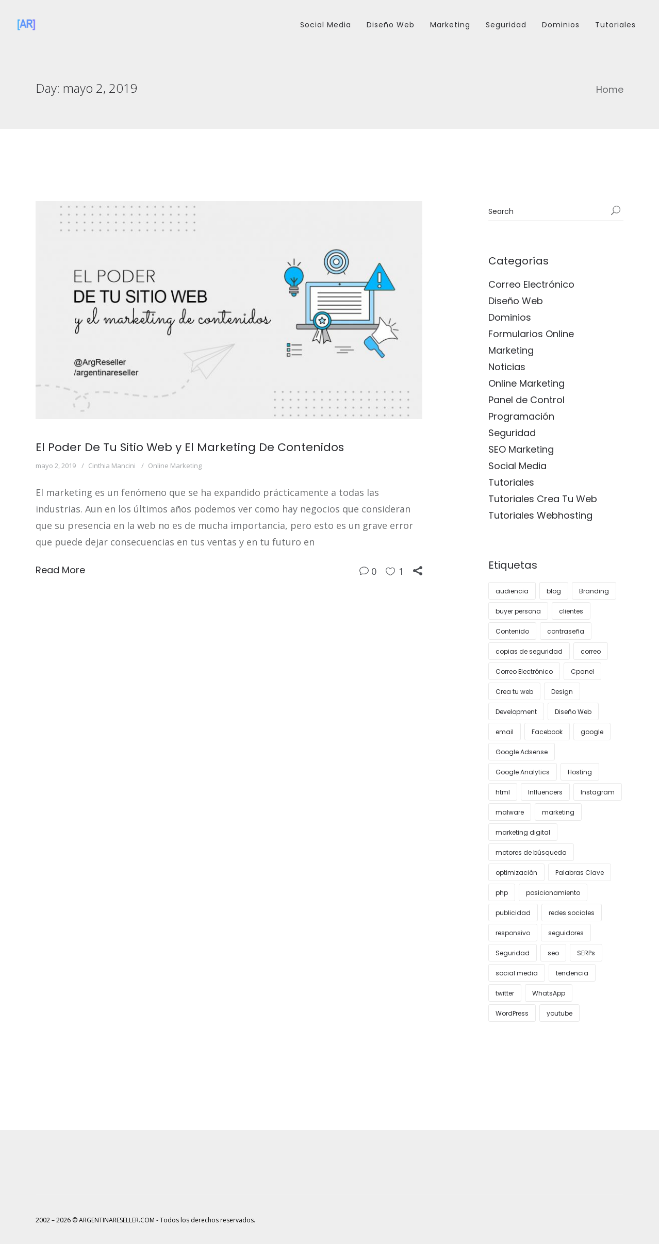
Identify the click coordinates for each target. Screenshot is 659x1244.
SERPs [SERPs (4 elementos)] (586, 953)
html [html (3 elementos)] (503, 792)
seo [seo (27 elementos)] (553, 953)
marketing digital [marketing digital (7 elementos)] (523, 832)
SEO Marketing (521, 449)
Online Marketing (175, 465)
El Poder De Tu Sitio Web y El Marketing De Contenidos (190, 447)
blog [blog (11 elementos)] (554, 591)
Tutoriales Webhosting (540, 515)
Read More (60, 569)
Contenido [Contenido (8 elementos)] (512, 631)
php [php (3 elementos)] (502, 892)
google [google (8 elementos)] (592, 731)
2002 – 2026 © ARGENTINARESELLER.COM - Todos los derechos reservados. (145, 1220)
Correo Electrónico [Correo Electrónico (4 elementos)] (524, 671)
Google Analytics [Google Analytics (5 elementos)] (523, 772)
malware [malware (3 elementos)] (510, 812)
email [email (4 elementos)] (505, 731)
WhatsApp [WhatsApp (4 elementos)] (548, 993)
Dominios (561, 25)
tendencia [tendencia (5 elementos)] (572, 973)
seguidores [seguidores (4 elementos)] (566, 932)
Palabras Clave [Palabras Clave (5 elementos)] (579, 872)
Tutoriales (615, 25)
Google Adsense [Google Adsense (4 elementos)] (522, 752)
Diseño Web (391, 25)
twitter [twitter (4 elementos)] (505, 993)
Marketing (450, 25)
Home (609, 89)
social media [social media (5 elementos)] (517, 973)
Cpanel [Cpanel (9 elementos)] (582, 671)
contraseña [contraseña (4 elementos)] (565, 631)
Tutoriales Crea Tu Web (542, 498)
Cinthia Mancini (112, 465)
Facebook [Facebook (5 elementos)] (547, 731)
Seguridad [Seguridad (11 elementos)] (513, 953)
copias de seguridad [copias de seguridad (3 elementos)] (529, 651)
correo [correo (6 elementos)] (591, 651)
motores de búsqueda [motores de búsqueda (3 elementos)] (531, 852)
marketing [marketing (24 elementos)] (558, 812)
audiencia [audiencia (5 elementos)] (512, 591)
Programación (521, 416)
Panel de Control (526, 399)
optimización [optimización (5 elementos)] (516, 872)
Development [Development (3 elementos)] (516, 711)
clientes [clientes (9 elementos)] (571, 611)
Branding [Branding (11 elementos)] (594, 591)
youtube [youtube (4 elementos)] (559, 1013)
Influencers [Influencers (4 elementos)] (545, 792)
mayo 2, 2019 (56, 465)
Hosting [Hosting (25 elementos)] (580, 772)
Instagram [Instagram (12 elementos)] (598, 792)
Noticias (506, 366)
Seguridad (506, 25)
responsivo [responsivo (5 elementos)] (513, 932)
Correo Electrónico (531, 284)
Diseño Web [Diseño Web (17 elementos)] (573, 711)
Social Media (325, 25)
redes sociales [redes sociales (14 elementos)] (572, 912)
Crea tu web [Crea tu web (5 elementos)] (514, 691)
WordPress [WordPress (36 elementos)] (512, 1013)
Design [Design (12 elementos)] (562, 691)
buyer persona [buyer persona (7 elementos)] (518, 611)
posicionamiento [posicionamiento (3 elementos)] (553, 892)
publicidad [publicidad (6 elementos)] (513, 912)
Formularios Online (531, 333)
